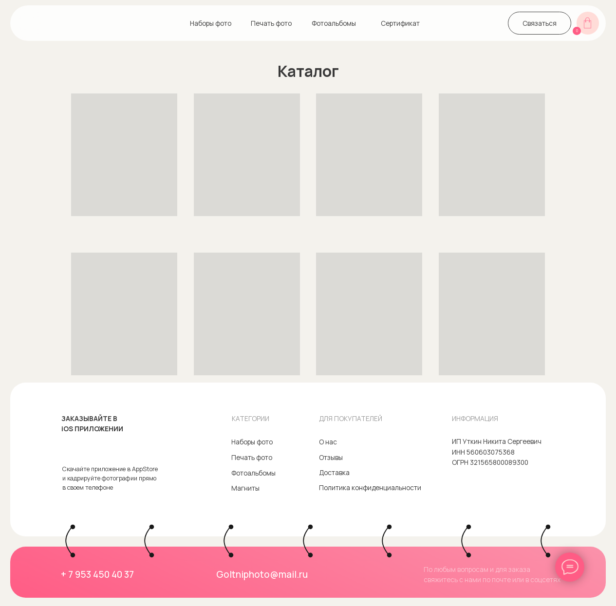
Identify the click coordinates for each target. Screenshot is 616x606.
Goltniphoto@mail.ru (262, 574)
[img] (28, 23)
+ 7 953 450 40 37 (97, 574)
